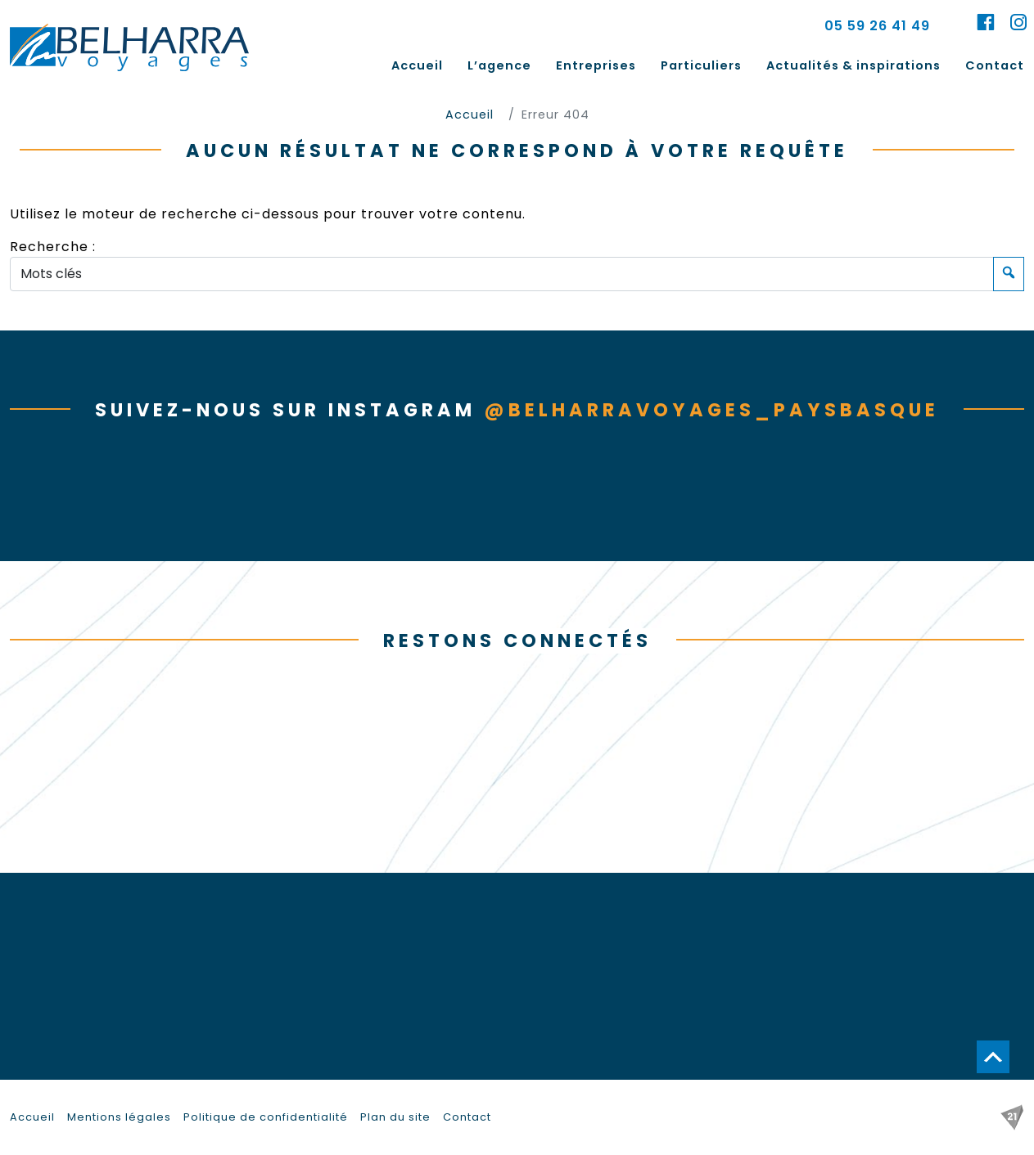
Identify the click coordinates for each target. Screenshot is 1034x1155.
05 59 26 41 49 (877, 25)
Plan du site (395, 1117)
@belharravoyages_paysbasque (711, 410)
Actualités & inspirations (853, 65)
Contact (994, 65)
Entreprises (596, 65)
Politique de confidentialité (265, 1117)
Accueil (417, 65)
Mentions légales (119, 1117)
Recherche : (53, 246)
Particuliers (701, 65)
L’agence (499, 65)
